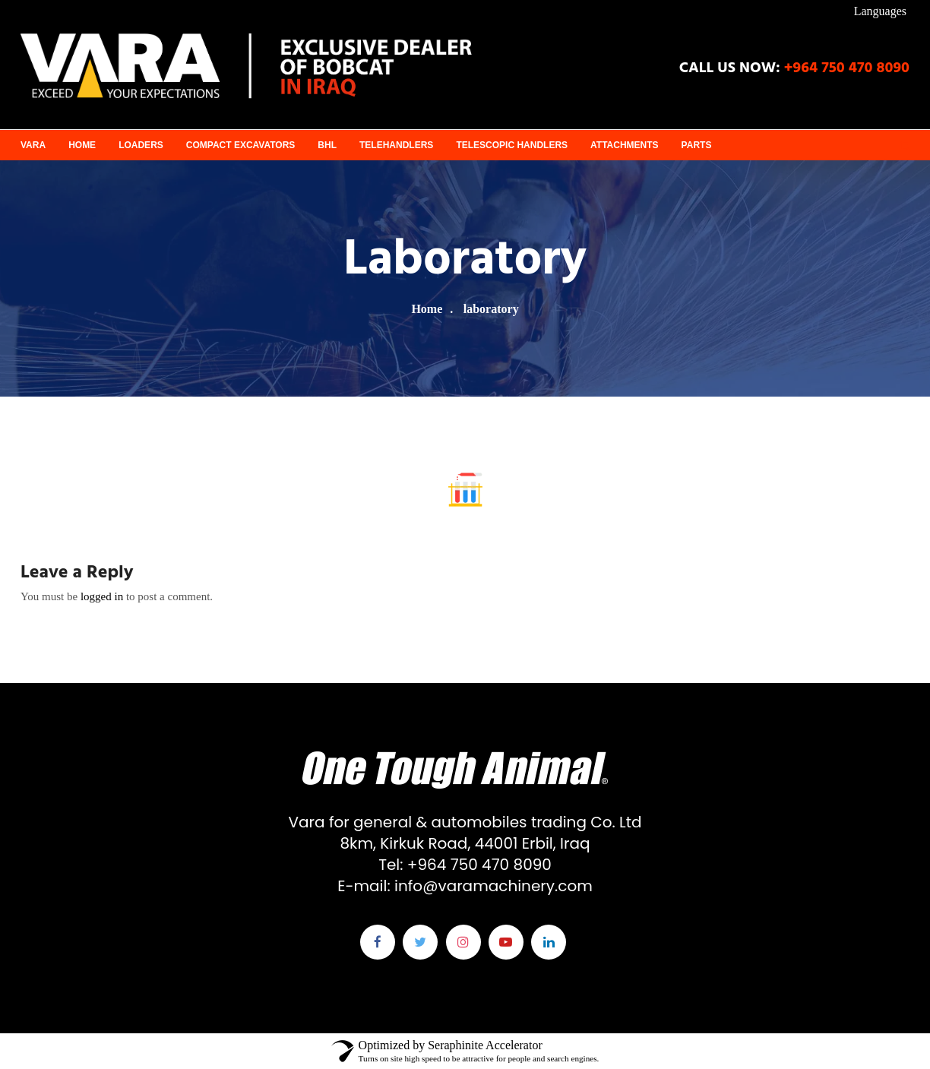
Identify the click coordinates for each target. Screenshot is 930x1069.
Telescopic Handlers (512, 145)
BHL (327, 145)
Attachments (624, 145)
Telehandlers (396, 145)
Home (82, 145)
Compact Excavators (241, 145)
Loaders (141, 145)
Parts (697, 145)
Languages (880, 11)
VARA (33, 145)
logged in (102, 596)
